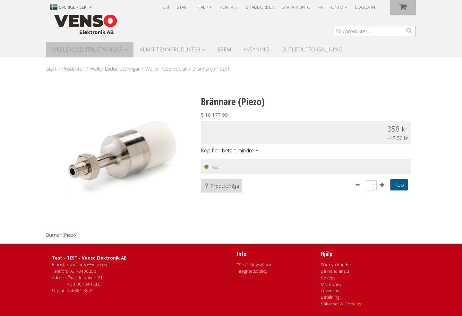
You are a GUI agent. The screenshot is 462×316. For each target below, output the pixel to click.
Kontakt (229, 7)
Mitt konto (331, 284)
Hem (164, 7)
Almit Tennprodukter (170, 49)
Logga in (365, 7)
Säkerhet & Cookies (341, 304)
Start (183, 7)
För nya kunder (336, 265)
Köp (399, 184)
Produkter (73, 68)
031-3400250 (82, 271)
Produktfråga (221, 186)
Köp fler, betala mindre (227, 150)
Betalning (330, 297)
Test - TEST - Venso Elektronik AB (89, 258)
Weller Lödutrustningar (87, 49)
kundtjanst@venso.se (87, 264)
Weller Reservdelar (166, 68)
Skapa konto (296, 7)
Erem (224, 49)
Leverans (330, 291)
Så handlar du (335, 271)
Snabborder (260, 7)
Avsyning (256, 49)
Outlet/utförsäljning (311, 49)
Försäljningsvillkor (253, 265)
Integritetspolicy (251, 271)
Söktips (328, 278)
